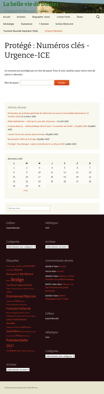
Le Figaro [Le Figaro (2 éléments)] (32, 316)
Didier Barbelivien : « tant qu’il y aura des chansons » (32, 121)
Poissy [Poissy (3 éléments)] (19, 335)
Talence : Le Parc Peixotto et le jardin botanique (59, 287)
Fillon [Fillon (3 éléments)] (18, 300)
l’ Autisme (44, 23)
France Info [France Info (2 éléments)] (23, 305)
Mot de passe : (29, 82)
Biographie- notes (41, 16)
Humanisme (26, 23)
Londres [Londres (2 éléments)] (17, 327)
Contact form (63, 16)
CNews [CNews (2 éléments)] (8, 289)
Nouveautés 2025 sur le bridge (22, 139)
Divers (80, 16)
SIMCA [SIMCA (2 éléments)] (19, 351)
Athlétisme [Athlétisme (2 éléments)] (20, 266)
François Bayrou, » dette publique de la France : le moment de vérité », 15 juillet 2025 (47, 126)
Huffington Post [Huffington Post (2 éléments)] (11, 316)
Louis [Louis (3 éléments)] (23, 326)
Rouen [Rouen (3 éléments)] (13, 350)
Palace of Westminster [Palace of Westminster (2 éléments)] (28, 332)
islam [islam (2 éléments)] (20, 316)
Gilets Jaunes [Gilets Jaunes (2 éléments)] (25, 313)
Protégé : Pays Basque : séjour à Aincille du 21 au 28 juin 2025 (36, 144)
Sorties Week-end (64, 23)
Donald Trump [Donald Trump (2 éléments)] (29, 289)
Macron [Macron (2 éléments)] (28, 327)
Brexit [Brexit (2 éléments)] (8, 281)
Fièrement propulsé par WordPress (21, 387)
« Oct (25, 190)
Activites (21, 16)
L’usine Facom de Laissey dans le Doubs (26, 134)
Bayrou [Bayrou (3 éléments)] (18, 269)
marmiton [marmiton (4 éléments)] (13, 331)
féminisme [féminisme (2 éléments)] (10, 313)
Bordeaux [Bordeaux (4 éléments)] (26, 274)
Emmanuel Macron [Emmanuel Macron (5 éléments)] (21, 296)
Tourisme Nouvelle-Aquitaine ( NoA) (20, 30)
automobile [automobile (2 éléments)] (10, 270)
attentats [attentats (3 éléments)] (29, 265)
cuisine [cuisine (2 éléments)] (20, 289)
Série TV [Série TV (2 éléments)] (25, 351)
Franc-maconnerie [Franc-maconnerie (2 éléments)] (12, 305)
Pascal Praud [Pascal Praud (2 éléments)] (10, 336)
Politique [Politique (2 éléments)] (26, 336)
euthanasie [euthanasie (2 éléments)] (10, 301)
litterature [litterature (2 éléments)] (10, 327)
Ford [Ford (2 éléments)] (23, 301)
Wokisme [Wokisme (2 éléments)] (31, 351)
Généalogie (8, 23)
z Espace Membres (53, 30)
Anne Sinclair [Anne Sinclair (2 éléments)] (11, 266)
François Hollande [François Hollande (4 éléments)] (18, 308)
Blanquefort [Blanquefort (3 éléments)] (13, 274)
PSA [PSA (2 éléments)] (7, 351)
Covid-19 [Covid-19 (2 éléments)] (15, 289)
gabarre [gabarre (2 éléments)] (17, 313)
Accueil (6, 16)
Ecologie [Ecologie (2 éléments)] (9, 292)
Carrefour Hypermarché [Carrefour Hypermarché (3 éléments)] (19, 285)
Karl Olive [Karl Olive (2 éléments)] (25, 316)
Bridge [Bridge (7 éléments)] (17, 279)
